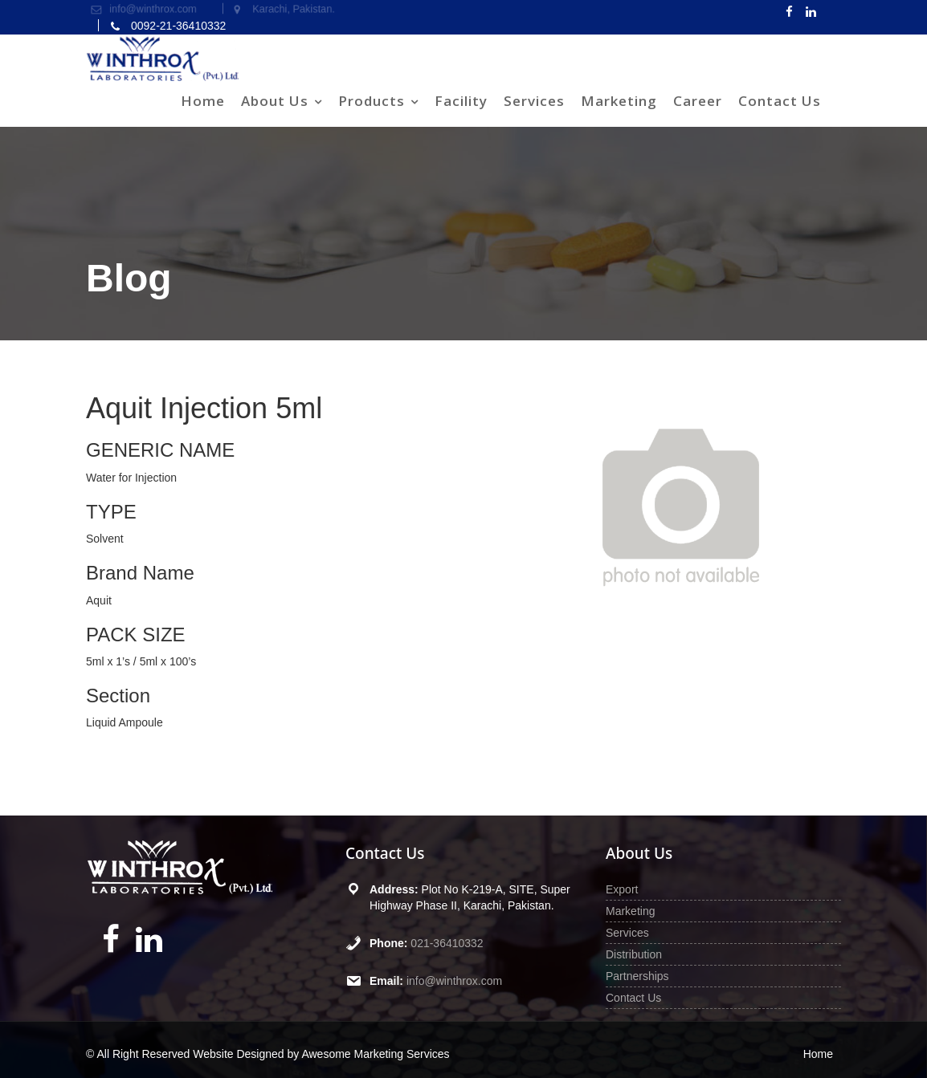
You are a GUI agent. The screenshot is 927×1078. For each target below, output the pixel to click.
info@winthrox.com (454, 980)
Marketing (619, 101)
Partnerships (637, 976)
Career (697, 101)
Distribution (634, 954)
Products (371, 101)
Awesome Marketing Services (375, 1053)
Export (622, 889)
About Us (274, 101)
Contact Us (779, 101)
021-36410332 (447, 943)
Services (534, 101)
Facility (461, 101)
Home (203, 101)
